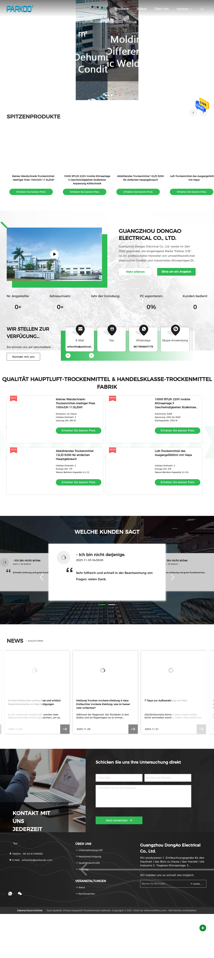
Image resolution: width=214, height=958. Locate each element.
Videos (142, 9)
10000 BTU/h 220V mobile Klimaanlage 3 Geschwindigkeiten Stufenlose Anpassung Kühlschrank (87, 180)
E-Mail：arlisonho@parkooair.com (30, 860)
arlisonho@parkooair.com (82, 346)
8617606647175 (143, 346)
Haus (103, 9)
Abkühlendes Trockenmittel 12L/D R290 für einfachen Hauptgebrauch (74, 455)
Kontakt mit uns (23, 356)
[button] (193, 112)
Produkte (122, 9)
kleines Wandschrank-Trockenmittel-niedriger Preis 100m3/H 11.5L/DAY (75, 403)
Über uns (162, 9)
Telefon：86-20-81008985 (26, 853)
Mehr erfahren (135, 271)
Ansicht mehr (34, 640)
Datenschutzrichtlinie (29, 910)
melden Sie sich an (196, 883)
